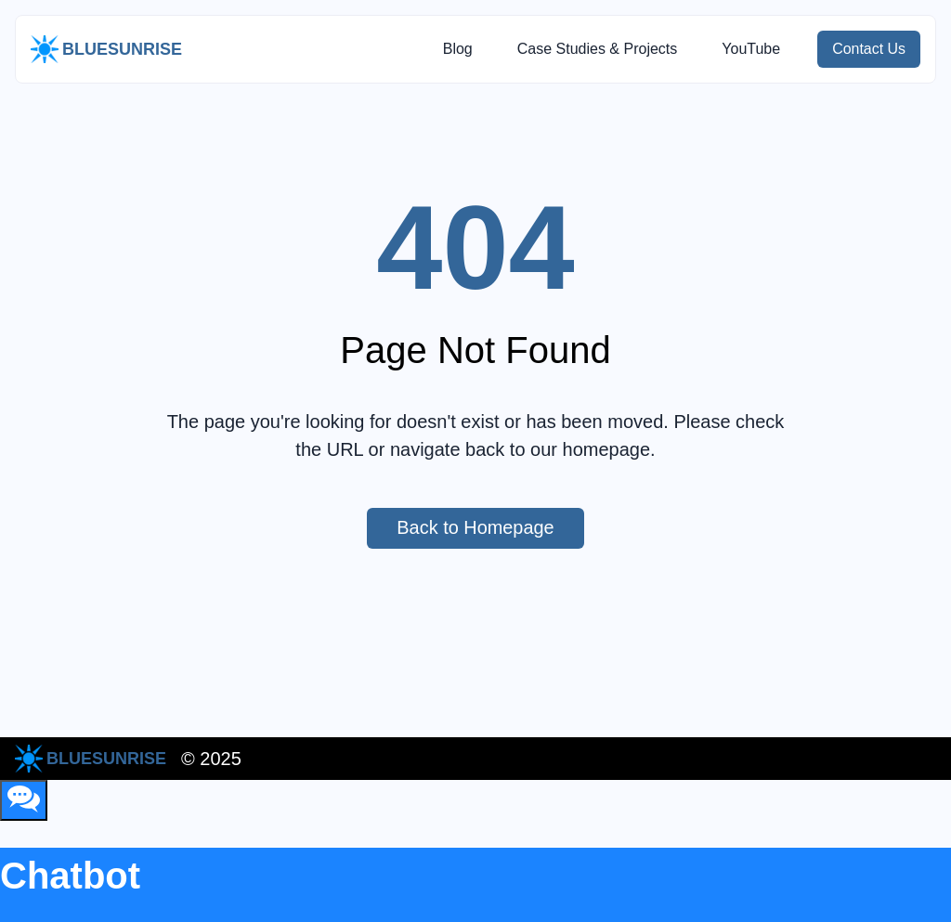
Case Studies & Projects (596, 49)
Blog (457, 49)
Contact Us (876, 49)
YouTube (751, 49)
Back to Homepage (490, 528)
